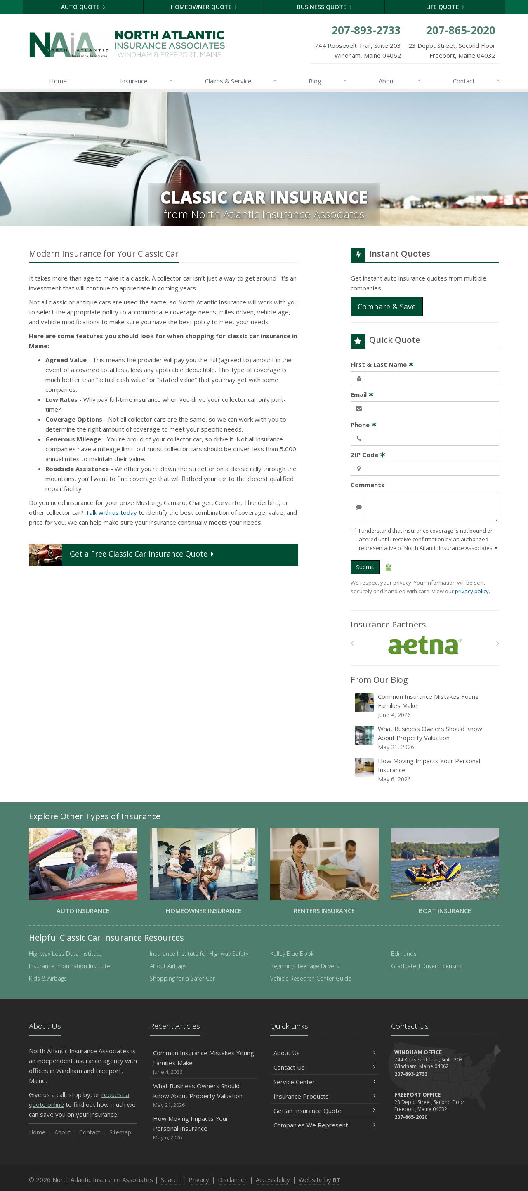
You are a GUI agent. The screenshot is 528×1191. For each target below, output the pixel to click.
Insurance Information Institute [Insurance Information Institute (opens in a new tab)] (69, 966)
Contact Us (324, 1067)
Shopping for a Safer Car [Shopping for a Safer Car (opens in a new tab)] (182, 978)
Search (170, 1179)
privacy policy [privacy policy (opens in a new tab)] (472, 591)
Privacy (199, 1179)
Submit (365, 567)
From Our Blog (379, 679)
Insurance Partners (388, 624)
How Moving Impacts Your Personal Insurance (425, 770)
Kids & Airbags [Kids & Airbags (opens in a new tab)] (48, 978)
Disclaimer (232, 1179)
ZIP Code (368, 454)
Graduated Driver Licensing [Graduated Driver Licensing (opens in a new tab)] (426, 966)
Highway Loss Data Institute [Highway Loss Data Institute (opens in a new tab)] (65, 954)
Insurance (146, 80)
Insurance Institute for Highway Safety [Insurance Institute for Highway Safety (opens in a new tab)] (199, 954)
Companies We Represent (324, 1125)
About (400, 80)
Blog (328, 80)
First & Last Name (382, 364)
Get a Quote (122, 555)
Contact (476, 80)
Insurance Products (324, 1096)
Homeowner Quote (204, 7)
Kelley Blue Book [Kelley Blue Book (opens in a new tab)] (292, 954)
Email (362, 394)
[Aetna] (425, 645)
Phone (364, 424)
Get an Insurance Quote (324, 1110)
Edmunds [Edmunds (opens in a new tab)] (404, 954)
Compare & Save (387, 306)
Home (58, 81)
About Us (324, 1053)
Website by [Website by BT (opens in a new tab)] (319, 1179)
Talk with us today (111, 512)
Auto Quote (83, 7)
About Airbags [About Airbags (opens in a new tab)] (168, 966)
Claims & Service (241, 80)
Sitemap (120, 1132)
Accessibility (273, 1179)
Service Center (324, 1082)
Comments (367, 485)
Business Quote (324, 7)
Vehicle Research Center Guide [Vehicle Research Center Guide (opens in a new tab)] (310, 978)
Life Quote (445, 7)
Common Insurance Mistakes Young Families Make (425, 705)
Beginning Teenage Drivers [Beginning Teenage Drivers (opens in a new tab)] (304, 966)
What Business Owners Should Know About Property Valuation (425, 737)
